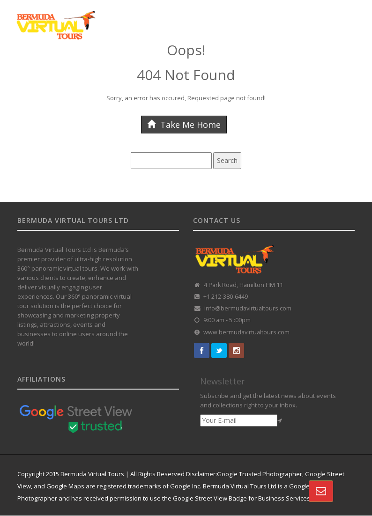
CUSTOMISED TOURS (174, 67)
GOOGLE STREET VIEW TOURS (90, 67)
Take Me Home (184, 124)
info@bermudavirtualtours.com (247, 308)
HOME (28, 67)
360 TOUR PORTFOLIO (247, 67)
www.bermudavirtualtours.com (246, 332)
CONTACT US (129, 92)
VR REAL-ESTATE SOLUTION (60, 92)
